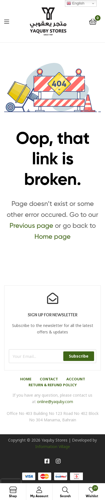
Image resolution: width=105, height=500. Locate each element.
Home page (52, 236)
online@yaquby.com (55, 401)
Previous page (31, 225)
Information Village (52, 446)
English (75, 3)
